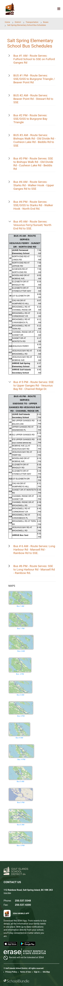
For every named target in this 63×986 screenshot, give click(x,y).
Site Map (46, 972)
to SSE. (33, 553)
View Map (7, 893)
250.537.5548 (23, 900)
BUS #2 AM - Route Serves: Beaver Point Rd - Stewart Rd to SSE (33, 99)
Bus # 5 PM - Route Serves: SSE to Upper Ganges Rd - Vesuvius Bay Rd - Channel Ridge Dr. (33, 385)
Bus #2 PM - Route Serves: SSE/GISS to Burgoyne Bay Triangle (30, 119)
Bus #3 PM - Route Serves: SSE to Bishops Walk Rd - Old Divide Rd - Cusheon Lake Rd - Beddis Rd (33, 164)
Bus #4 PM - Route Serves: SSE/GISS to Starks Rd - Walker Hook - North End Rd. (33, 205)
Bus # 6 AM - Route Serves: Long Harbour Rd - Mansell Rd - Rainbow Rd (34, 549)
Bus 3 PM (20, 709)
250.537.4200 (23, 904)
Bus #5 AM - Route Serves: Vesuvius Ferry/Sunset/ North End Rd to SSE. (32, 225)
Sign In (37, 972)
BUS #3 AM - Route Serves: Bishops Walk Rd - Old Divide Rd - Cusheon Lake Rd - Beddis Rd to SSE (34, 140)
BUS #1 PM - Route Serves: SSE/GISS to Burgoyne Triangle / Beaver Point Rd (34, 79)
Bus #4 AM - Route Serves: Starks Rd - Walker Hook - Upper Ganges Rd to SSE (33, 185)
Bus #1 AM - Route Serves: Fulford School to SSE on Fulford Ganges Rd (34, 59)
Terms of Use (25, 972)
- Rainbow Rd (21, 573)
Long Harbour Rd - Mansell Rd (36, 569)
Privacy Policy (11, 972)
